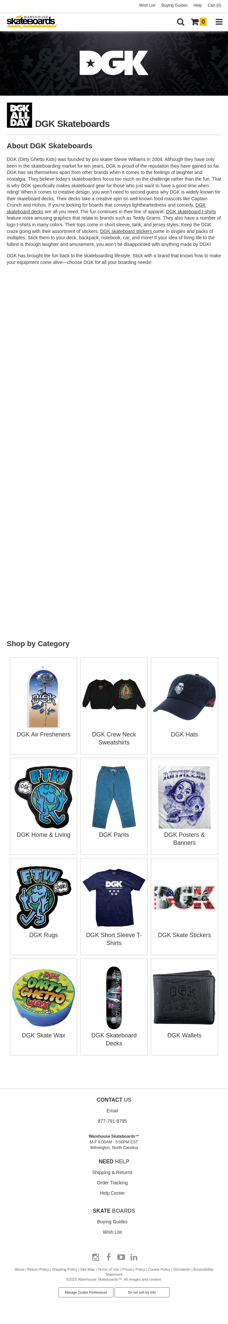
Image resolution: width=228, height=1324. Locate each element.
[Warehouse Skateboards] (35, 22)
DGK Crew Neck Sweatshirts (114, 734)
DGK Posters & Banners (184, 834)
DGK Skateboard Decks (114, 1035)
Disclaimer (181, 1269)
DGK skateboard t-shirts (191, 211)
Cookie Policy (159, 1269)
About (19, 1269)
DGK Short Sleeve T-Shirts (114, 935)
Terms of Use (109, 1269)
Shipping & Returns (112, 1172)
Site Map (87, 1269)
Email (112, 1110)
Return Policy (38, 1269)
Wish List (147, 5)
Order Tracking (112, 1182)
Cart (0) (214, 5)
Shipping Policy (64, 1269)
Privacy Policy (133, 1269)
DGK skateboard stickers (126, 231)
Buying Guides (175, 5)
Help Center (112, 1193)
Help (198, 5)
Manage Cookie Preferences (86, 1292)
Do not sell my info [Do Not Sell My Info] (142, 1292)
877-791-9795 (112, 1121)
